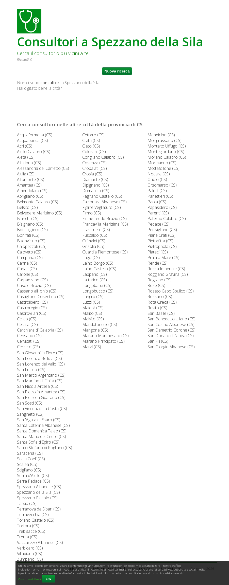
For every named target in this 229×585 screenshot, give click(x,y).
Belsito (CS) (27, 207)
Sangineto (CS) (30, 414)
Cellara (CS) (27, 324)
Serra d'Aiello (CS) (33, 475)
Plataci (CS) (158, 252)
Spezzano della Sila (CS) (38, 492)
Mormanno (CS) (162, 163)
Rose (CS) (156, 285)
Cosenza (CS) (94, 163)
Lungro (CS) (93, 296)
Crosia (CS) (92, 174)
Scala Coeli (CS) (31, 459)
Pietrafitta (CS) (160, 241)
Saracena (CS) (30, 453)
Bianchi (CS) (28, 218)
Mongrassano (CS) (165, 140)
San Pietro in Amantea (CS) (41, 392)
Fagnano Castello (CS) (102, 196)
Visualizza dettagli (29, 579)
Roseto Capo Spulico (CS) (171, 291)
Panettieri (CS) (160, 196)
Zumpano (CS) (30, 559)
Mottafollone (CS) (163, 168)
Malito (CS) (92, 313)
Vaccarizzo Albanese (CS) (40, 542)
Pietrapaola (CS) (162, 246)
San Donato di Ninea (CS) (171, 335)
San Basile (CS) (161, 313)
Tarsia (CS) (27, 503)
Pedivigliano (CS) (162, 229)
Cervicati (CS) (29, 341)
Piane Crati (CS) (161, 235)
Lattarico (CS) (94, 280)
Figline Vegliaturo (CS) (101, 207)
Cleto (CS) (91, 146)
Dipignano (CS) (95, 185)
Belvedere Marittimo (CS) (39, 213)
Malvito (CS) (93, 319)
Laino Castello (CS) (99, 268)
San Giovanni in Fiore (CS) (40, 353)
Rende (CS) (158, 263)
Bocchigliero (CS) (32, 229)
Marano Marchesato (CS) (105, 335)
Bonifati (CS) (28, 235)
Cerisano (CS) (29, 335)
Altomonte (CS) (30, 179)
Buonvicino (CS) (31, 241)
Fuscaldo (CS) (94, 235)
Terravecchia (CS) (33, 514)
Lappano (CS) (94, 274)
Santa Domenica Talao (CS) (42, 431)
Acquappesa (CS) (32, 140)
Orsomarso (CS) (162, 185)
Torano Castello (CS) (35, 520)
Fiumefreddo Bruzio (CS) (104, 218)
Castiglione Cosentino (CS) (40, 296)
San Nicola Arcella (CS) (37, 386)
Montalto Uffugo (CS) (167, 146)
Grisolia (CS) (93, 246)
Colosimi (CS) (94, 151)
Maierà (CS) (93, 307)
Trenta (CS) (27, 537)
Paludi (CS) (157, 190)
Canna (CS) (27, 263)
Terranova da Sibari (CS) (39, 509)
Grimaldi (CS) (93, 241)
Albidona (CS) (29, 163)
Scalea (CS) (27, 464)
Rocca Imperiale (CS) (166, 268)
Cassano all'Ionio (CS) (36, 291)
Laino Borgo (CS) (97, 263)
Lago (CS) (91, 257)
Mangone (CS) (95, 330)
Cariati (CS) (27, 268)
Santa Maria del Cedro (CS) (41, 436)
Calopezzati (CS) (31, 246)
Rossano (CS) (160, 296)
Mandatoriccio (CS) (99, 324)
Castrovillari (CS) (31, 313)
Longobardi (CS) (96, 285)
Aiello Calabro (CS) (33, 151)
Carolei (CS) (27, 274)
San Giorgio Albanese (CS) (171, 347)
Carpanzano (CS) (32, 280)
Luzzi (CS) (91, 302)
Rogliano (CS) (160, 280)
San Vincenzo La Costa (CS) (42, 408)
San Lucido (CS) (31, 369)
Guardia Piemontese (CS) (105, 252)
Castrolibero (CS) (32, 302)
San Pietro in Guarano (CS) (41, 397)
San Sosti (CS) (29, 403)
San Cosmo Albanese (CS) (171, 324)
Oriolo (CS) (157, 179)
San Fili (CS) (158, 341)
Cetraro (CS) (93, 135)
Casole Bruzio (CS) (34, 285)
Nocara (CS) (159, 174)
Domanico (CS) (95, 190)
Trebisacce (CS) (31, 531)
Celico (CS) (26, 319)
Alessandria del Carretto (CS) (43, 168)
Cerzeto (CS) (28, 347)
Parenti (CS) (158, 213)
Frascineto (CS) (96, 229)
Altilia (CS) (26, 174)
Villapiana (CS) (29, 553)
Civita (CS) (91, 140)
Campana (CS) (30, 257)
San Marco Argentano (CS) (41, 375)
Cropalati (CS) (94, 168)
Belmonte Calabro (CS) (37, 202)
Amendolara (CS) (32, 190)
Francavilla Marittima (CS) (105, 224)
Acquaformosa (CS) (34, 135)
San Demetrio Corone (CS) (171, 330)
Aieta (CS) (26, 157)
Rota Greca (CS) (162, 302)
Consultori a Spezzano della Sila (110, 41)
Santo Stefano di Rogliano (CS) (44, 447)
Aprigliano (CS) (30, 196)
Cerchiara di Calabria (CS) (40, 330)
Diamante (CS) (95, 179)
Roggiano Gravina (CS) (168, 274)
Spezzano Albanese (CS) (39, 486)
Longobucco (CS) (97, 291)
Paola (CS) (157, 202)
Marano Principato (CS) (103, 341)
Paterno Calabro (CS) (167, 218)
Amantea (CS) (29, 185)
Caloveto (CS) (29, 252)
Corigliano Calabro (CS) (103, 157)
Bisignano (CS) (30, 224)
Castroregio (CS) (32, 307)
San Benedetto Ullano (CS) (171, 319)
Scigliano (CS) (29, 470)
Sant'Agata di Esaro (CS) (38, 420)
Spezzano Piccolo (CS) (37, 498)
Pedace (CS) (159, 224)
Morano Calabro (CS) (167, 157)
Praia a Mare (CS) (163, 257)
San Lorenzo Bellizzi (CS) (39, 358)
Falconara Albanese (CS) (104, 202)
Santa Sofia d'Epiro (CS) (38, 442)
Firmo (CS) (91, 213)
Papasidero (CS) (162, 207)
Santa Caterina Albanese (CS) (43, 425)
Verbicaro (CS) (30, 548)
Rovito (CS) (157, 307)
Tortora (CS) (28, 525)
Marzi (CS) (91, 347)
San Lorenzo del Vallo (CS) (41, 364)
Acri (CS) (24, 146)
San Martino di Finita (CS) (39, 380)
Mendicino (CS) (161, 135)
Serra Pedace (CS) (33, 481)
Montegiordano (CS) (166, 151)
